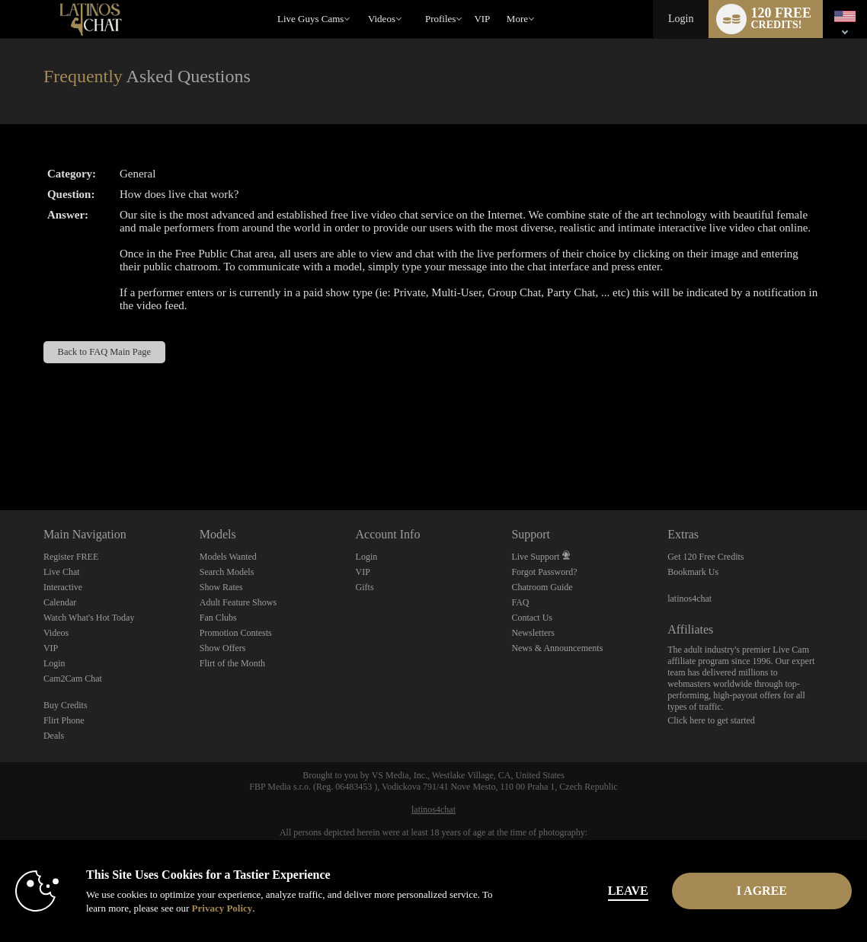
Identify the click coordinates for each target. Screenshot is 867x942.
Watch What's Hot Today (89, 617)
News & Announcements (557, 648)
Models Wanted (228, 556)
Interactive (62, 587)
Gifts (365, 587)
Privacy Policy (222, 908)
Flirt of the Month (232, 663)
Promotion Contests (236, 632)
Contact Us (531, 617)
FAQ (520, 602)
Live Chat (61, 572)
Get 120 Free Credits (705, 556)
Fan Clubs (218, 617)
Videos (381, 18)
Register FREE (70, 556)
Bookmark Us (692, 572)
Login (680, 18)
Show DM (0, 453)
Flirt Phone (64, 720)
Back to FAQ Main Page (104, 351)
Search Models (227, 572)
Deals (53, 735)
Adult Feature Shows (238, 602)
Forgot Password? (544, 572)
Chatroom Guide (541, 587)
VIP (482, 18)
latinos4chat (689, 598)
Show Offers (223, 648)
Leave (628, 890)
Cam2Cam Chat (72, 678)
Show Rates (221, 587)
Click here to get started (711, 720)
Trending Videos (360, 0)
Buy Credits (65, 705)
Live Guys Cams (310, 18)
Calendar (59, 602)
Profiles (440, 18)
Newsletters (533, 632)
